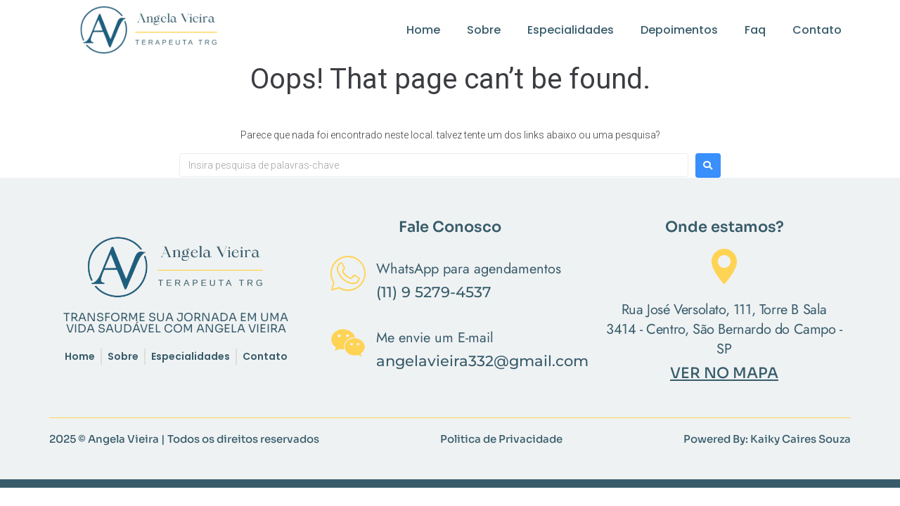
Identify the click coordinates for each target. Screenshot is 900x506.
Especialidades (570, 30)
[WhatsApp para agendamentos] (348, 276)
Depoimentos (679, 30)
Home (423, 30)
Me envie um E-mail (435, 337)
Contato (817, 30)
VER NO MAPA (724, 373)
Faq (755, 30)
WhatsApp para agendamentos (468, 269)
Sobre (484, 30)
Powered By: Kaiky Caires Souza (767, 439)
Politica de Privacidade (501, 439)
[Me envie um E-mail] (348, 345)
